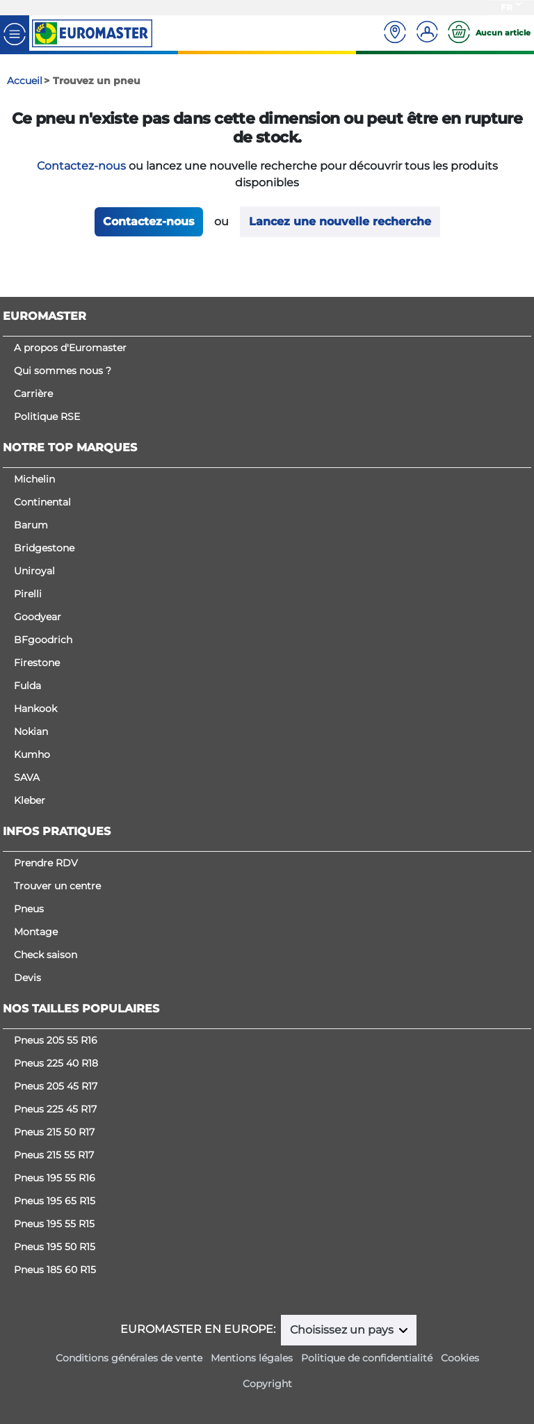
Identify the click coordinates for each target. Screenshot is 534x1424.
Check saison (45, 954)
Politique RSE (47, 416)
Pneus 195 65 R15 (54, 1201)
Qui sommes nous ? (62, 370)
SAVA (27, 777)
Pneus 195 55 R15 (54, 1223)
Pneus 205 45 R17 (55, 1086)
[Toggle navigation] (14, 33)
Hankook (35, 708)
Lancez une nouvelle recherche (340, 221)
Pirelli (28, 594)
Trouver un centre (57, 886)
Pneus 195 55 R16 (54, 1178)
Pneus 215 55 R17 (54, 1155)
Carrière (33, 393)
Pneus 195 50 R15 (54, 1246)
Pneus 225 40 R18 (56, 1063)
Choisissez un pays (343, 1329)
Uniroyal (34, 571)
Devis (27, 977)
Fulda (27, 685)
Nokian (31, 731)
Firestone (37, 662)
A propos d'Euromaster (70, 347)
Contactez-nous (81, 165)
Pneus (29, 909)
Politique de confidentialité (366, 1358)
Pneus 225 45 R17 (55, 1109)
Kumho (32, 754)
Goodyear (37, 616)
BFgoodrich (43, 639)
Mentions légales (252, 1358)
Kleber (29, 800)
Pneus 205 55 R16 (55, 1040)
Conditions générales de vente (129, 1358)
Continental (42, 502)
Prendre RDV (46, 863)
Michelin (34, 479)
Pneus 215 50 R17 (54, 1132)
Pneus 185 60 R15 (55, 1269)
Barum (31, 525)
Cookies (460, 1358)
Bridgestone (44, 548)
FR (506, 7)
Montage (36, 931)
